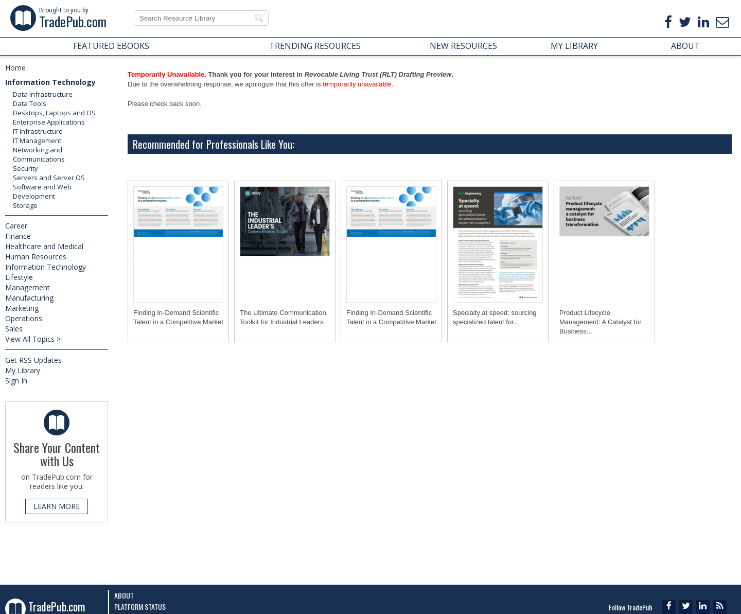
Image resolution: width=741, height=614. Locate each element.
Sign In (16, 380)
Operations (23, 318)
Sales (14, 329)
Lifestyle (19, 277)
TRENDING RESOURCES (315, 45)
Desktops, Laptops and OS (54, 112)
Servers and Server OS (49, 177)
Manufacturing (29, 298)
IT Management (37, 140)
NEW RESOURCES (463, 45)
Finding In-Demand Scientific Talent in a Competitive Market (178, 317)
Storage (25, 205)
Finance (18, 236)
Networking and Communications (39, 154)
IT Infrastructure (38, 131)
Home (15, 68)
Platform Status (140, 606)
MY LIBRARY (574, 45)
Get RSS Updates (33, 360)
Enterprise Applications (49, 122)
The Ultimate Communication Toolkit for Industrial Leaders (283, 317)
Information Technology (50, 82)
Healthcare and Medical (44, 246)
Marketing (22, 308)
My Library (22, 370)
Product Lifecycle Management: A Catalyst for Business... (600, 322)
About (124, 595)
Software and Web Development (42, 191)
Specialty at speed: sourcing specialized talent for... (495, 317)
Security (25, 168)
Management (27, 287)
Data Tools (29, 103)
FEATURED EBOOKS (111, 45)
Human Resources (35, 256)
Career (16, 226)
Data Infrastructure (43, 94)
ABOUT (685, 45)
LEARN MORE (56, 506)
